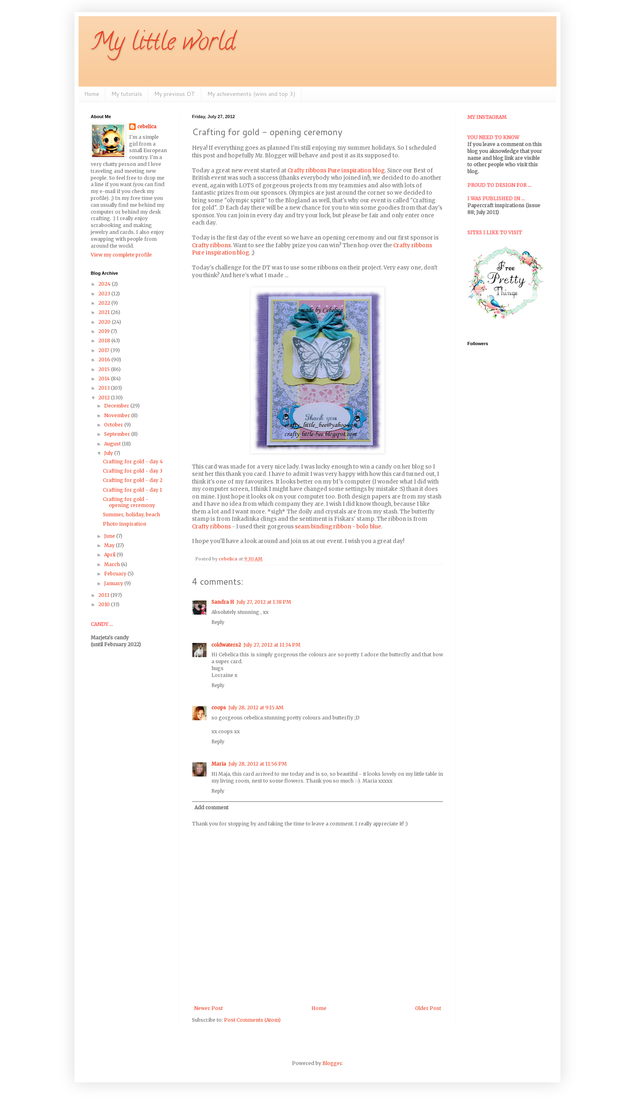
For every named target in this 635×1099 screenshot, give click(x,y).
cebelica (146, 126)
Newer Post (208, 1008)
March (112, 564)
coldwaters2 (226, 645)
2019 (104, 331)
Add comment (211, 807)
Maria (218, 764)
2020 (105, 322)
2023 (104, 294)
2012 (104, 398)
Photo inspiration (124, 524)
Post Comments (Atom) (252, 1020)
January (114, 583)
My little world (163, 44)
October (114, 425)
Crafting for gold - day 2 (132, 480)
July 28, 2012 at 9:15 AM (255, 707)
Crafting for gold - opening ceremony (129, 502)
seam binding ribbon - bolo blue (338, 526)
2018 (104, 340)
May (110, 545)
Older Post (428, 1008)
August (113, 444)
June (110, 536)
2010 (104, 604)
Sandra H (222, 602)
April (110, 555)
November (117, 415)
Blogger (332, 1063)
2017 (104, 350)
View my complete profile (121, 255)
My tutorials (126, 94)
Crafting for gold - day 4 (133, 461)
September (117, 434)
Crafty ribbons (211, 245)
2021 (104, 312)
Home (91, 94)
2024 (105, 284)
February (116, 574)
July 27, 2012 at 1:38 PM (264, 602)
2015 (104, 369)
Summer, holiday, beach (131, 514)
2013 (104, 388)
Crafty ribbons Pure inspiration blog (336, 170)
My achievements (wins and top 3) (251, 94)
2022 (104, 303)
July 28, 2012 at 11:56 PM (257, 764)
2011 (104, 595)
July (109, 453)
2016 (104, 359)
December (117, 406)
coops (218, 707)
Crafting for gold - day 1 (132, 490)
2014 (104, 379)
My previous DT (174, 94)
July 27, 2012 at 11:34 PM (271, 645)
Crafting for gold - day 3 (132, 471)
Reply (217, 622)
